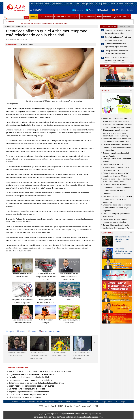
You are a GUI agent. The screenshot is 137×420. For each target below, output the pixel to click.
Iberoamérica (66, 16)
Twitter (90, 10)
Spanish (97, 4)
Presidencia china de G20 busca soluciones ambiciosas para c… (116, 59)
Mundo (57, 16)
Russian (90, 4)
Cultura (99, 16)
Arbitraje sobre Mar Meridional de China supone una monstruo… (116, 52)
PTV (124, 16)
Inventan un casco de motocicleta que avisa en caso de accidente (38, 355)
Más (130, 66)
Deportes (91, 16)
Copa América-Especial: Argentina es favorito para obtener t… (118, 38)
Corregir (32, 331)
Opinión (76, 16)
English (76, 4)
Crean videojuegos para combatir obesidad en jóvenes (31, 386)
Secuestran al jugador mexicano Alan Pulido (33, 22)
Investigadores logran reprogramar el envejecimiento (30, 380)
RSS (115, 10)
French (83, 4)
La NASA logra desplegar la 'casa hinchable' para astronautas (82, 355)
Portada (33, 16)
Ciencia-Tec (69, 402)
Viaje (114, 16)
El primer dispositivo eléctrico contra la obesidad (29, 392)
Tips (129, 16)
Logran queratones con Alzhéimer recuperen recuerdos (31, 374)
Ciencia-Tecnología (22, 26)
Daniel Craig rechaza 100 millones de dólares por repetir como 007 (69, 276)
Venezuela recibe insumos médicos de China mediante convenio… (118, 31)
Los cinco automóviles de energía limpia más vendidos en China (46, 276)
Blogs (123, 402)
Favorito (21, 331)
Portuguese (129, 4)
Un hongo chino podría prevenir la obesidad (27, 389)
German (120, 4)
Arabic (113, 4)
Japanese (105, 4)
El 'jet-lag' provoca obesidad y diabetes (25, 397)
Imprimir (10, 331)
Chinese (69, 4)
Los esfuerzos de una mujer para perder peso (28, 394)
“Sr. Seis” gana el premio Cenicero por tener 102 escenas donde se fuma (46, 300)
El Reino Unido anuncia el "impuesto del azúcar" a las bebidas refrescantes (40, 371)
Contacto (77, 10)
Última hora (9, 22)
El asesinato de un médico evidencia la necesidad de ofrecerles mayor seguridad (117, 208)
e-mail (43, 331)
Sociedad (107, 16)
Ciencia (83, 16)
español (8, 26)
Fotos (119, 16)
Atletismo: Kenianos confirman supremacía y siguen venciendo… (117, 45)
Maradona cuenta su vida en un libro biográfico (17, 353)
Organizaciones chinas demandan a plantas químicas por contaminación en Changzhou (116, 147)
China (41, 16)
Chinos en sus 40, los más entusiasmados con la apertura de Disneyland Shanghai (116, 167)
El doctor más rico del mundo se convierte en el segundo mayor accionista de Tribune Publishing (115, 133)
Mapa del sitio (127, 10)
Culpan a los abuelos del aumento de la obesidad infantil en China (36, 383)
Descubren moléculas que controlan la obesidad (29, 377)
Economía (49, 16)
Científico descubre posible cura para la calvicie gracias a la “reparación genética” (22, 300)
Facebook (102, 10)
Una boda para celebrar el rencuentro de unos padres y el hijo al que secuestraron (117, 199)
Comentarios (54, 331)
